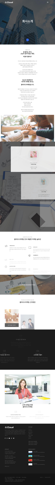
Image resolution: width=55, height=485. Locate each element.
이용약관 (41, 477)
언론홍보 (29, 436)
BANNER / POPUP (36, 459)
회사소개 (29, 429)
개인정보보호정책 (47, 477)
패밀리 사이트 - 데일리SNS (32, 441)
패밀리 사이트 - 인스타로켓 (32, 444)
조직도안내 (30, 430)
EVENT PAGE (35, 451)
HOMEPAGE (35, 463)
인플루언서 (30, 433)
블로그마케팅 (30, 435)
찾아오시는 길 (7, 466)
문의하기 (29, 438)
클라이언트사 (30, 432)
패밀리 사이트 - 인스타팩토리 (33, 442)
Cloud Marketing (42, 452)
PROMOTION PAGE (36, 455)
